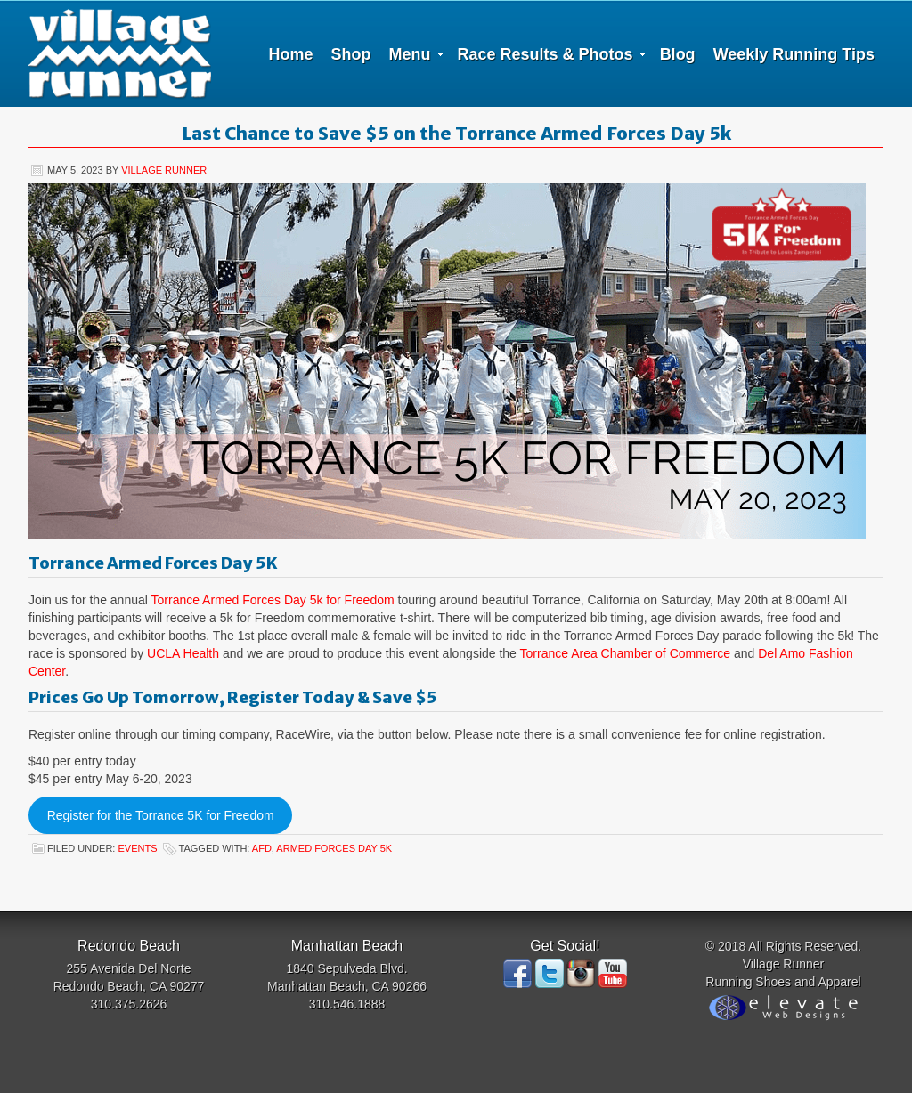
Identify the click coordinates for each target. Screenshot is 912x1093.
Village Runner (119, 53)
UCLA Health (183, 653)
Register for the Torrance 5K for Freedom (160, 815)
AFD (262, 848)
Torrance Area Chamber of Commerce (625, 653)
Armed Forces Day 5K (334, 848)
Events (137, 848)
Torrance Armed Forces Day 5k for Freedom (273, 600)
